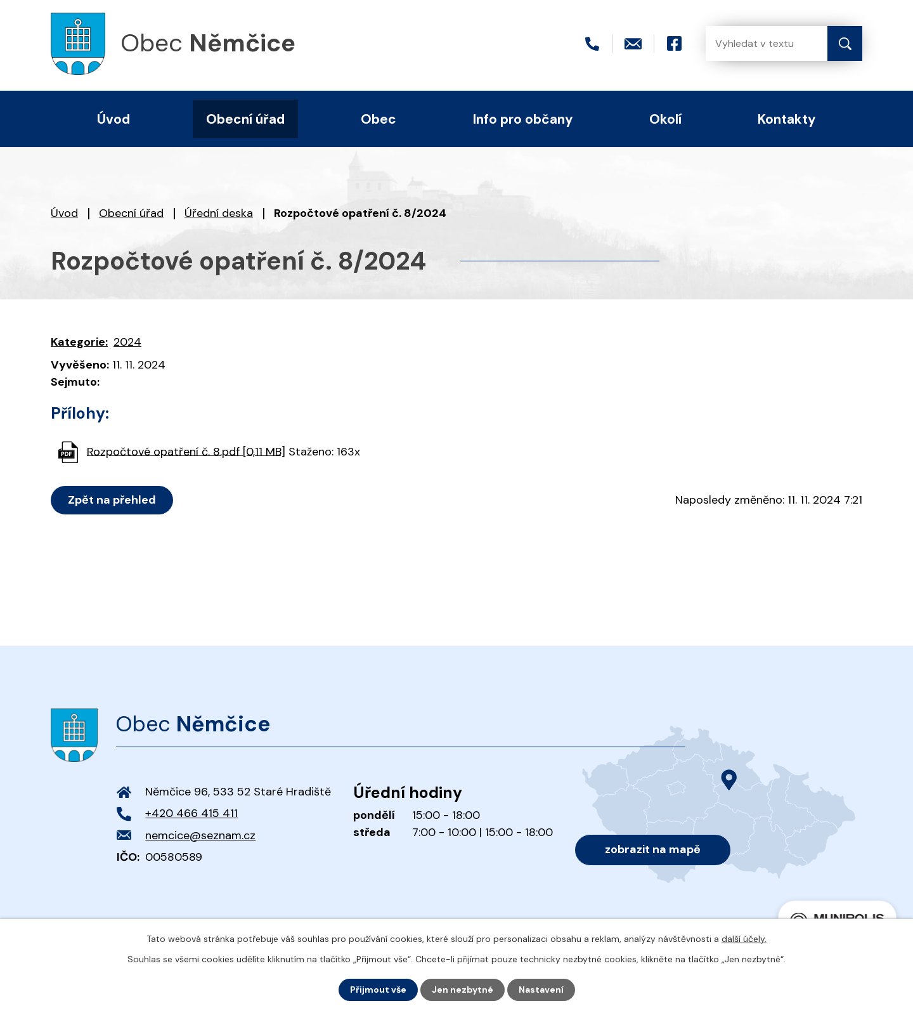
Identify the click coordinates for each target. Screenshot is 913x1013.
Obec (378, 118)
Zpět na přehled (112, 499)
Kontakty (787, 118)
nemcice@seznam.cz (200, 835)
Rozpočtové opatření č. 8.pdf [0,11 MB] (186, 451)
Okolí (665, 118)
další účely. (744, 938)
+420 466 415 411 (191, 813)
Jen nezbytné (462, 989)
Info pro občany (523, 118)
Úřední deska (219, 213)
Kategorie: (79, 342)
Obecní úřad (131, 213)
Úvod (64, 213)
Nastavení (541, 989)
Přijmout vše (378, 989)
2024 (127, 342)
